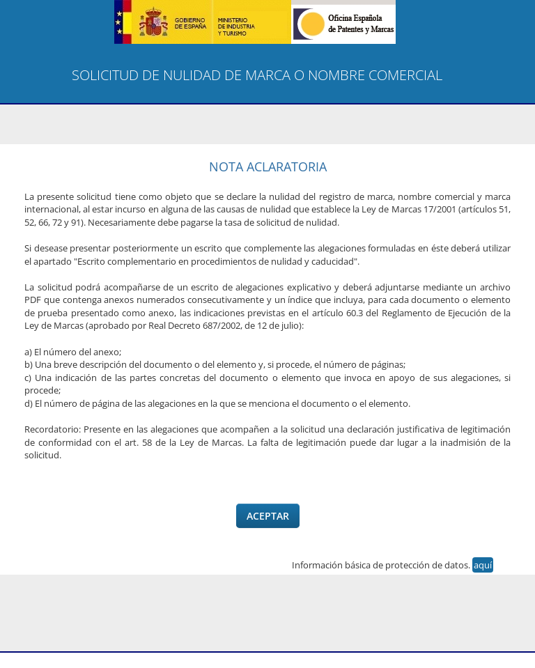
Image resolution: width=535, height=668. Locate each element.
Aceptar (268, 515)
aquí (483, 565)
